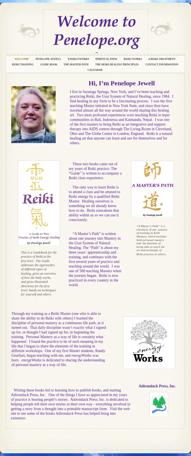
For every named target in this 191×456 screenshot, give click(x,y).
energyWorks (79, 58)
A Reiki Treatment (162, 58)
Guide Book (49, 64)
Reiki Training (23, 64)
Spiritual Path (106, 58)
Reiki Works (133, 58)
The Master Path (77, 64)
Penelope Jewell (49, 58)
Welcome (22, 58)
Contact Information (162, 64)
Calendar (95, 69)
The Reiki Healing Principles (117, 64)
